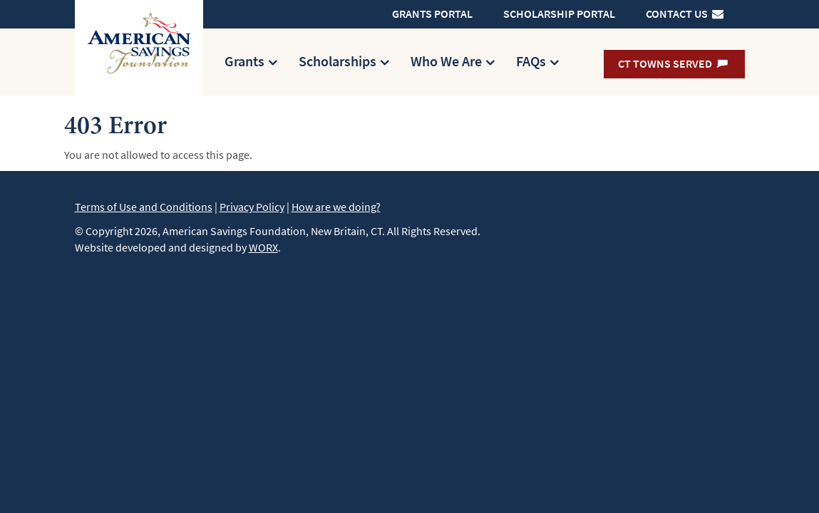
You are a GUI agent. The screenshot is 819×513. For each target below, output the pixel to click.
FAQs (531, 61)
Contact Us (686, 13)
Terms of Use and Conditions (143, 207)
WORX (263, 247)
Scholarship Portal (559, 13)
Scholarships (337, 61)
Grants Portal (432, 13)
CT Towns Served (674, 63)
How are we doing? (336, 207)
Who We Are (446, 61)
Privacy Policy (252, 207)
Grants (244, 61)
